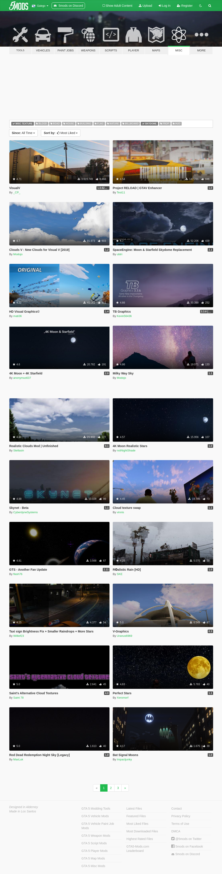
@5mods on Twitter (186, 839)
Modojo (18, 254)
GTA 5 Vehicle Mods (95, 816)
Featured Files (136, 816)
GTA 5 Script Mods (94, 843)
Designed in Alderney (23, 807)
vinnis (120, 512)
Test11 (121, 192)
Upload (145, 5)
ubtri (119, 254)
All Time (23, 133)
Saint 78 (18, 697)
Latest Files (134, 808)
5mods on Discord (185, 854)
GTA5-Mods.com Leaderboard (137, 849)
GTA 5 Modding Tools (96, 808)
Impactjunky (124, 759)
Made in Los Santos (22, 811)
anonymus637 (22, 377)
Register (185, 5)
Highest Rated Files (139, 839)
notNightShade (126, 450)
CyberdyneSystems (25, 512)
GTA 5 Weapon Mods (96, 835)
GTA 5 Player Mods (95, 851)
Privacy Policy (180, 816)
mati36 (17, 316)
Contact (176, 808)
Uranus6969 (124, 635)
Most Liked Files (137, 823)
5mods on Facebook (187, 846)
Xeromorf (122, 697)
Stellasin (18, 450)
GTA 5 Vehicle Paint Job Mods (98, 826)
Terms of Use (180, 823)
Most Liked (61, 133)
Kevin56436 (124, 316)
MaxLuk (18, 759)
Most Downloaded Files (142, 831)
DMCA (175, 831)
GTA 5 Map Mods (93, 858)
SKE (119, 574)
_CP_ (16, 192)
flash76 (17, 574)
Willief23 (18, 635)
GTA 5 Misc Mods (93, 866)
